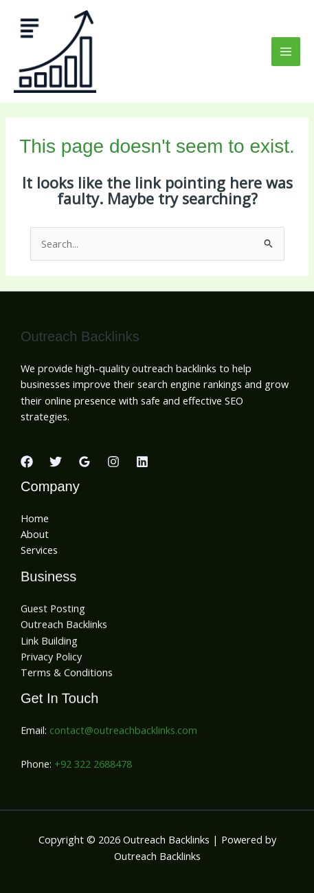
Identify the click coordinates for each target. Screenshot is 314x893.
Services (39, 550)
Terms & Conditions (67, 675)
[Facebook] (27, 461)
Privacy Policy (51, 659)
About (35, 534)
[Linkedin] (142, 461)
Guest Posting (53, 611)
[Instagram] (113, 461)
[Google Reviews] (84, 461)
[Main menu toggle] (285, 51)
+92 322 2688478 (93, 766)
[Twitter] (55, 461)
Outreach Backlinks (64, 627)
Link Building (49, 643)
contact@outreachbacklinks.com (123, 733)
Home (35, 518)
